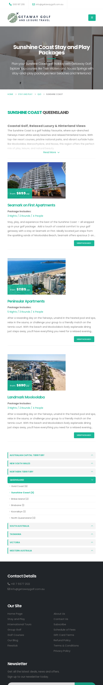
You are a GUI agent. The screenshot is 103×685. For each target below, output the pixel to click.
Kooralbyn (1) (18, 511)
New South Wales (20, 463)
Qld (39, 94)
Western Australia (21, 550)
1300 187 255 (17, 4)
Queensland (17, 479)
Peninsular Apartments (26, 301)
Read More (51, 152)
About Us (59, 613)
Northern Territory (22, 471)
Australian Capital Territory (27, 455)
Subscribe (60, 624)
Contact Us (61, 619)
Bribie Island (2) (20, 498)
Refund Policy (62, 640)
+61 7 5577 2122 (19, 583)
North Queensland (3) (23, 517)
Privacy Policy (62, 650)
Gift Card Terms (64, 635)
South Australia (20, 525)
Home (10, 94)
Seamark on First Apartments (31, 205)
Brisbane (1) (17, 505)
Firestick (13, 645)
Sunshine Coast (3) (22, 492)
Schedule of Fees (64, 629)
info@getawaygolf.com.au (47, 4)
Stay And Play (25, 94)
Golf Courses (16, 635)
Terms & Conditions (66, 645)
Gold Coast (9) (19, 486)
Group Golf (14, 629)
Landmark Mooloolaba (26, 397)
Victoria (15, 542)
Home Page (15, 613)
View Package (84, 243)
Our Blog (13, 640)
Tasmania (15, 534)
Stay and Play (16, 619)
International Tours (19, 624)
